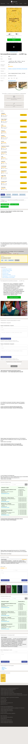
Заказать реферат (5, 204)
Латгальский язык (4, 700)
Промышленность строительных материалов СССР (10, 688)
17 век (8, 3)
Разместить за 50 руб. (5, 338)
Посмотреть (23, 114)
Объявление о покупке (7, 269)
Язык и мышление (4, 715)
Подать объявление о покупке (7, 325)
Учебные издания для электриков (6, 709)
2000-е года (4, 668)
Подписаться (14, 366)
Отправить (24, 580)
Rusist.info (15, 1)
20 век (21, 3)
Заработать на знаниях (5, 197)
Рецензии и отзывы (6, 271)
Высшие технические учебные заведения (8, 713)
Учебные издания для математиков (7, 690)
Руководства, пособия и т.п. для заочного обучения (10, 697)
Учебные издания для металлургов (7, 710)
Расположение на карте (5, 493)
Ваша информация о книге (6, 649)
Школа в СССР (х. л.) (4, 704)
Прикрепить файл (5, 580)
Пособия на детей (4, 711)
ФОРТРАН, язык (3, 698)
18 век (12, 3)
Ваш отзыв (3, 566)
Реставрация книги (12, 80)
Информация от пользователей (8, 276)
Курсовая (14, 68)
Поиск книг (3, 3)
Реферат (10, 68)
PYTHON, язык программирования (7, 706)
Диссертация (24, 68)
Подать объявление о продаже (7, 343)
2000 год (3, 667)
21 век (25, 3)
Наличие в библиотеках (7, 270)
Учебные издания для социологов (7, 722)
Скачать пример (4, 206)
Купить (13, 39)
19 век (16, 3)
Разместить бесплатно (6, 357)
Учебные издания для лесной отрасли (7, 692)
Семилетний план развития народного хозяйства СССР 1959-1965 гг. (13, 707)
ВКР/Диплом (19, 68)
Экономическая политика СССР (6, 719)
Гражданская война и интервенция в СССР (8, 689)
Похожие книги (5, 273)
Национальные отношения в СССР (7, 702)
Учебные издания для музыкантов (7, 721)
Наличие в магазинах (6, 274)
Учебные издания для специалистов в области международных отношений (14, 694)
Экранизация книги (14, 47)
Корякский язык (3, 701)
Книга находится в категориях (8, 277)
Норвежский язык (4, 718)
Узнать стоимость (14, 204)
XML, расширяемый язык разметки (7, 717)
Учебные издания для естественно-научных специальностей (11, 693)
